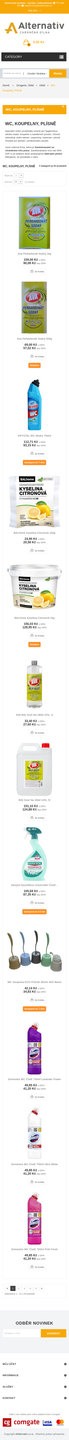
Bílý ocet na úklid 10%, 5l (34, 800)
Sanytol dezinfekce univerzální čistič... (34, 885)
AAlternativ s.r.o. (24, 1434)
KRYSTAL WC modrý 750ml (34, 435)
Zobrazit (8, 182)
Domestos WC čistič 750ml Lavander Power (34, 1079)
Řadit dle (8, 175)
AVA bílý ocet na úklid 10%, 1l (34, 715)
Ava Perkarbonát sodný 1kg (34, 253)
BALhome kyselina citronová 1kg (34, 618)
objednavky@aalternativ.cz (38, 5)
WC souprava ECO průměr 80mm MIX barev (34, 982)
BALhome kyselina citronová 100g (34, 533)
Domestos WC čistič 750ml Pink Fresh (34, 1249)
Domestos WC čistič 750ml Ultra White (34, 1164)
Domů (6, 85)
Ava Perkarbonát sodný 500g (34, 338)
